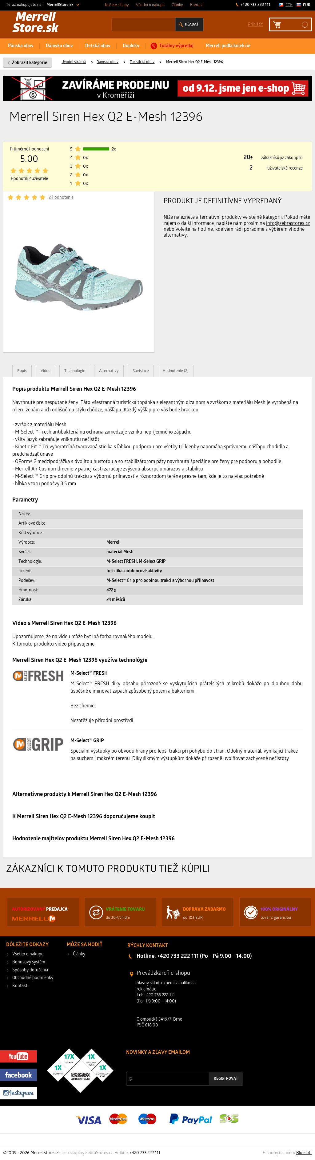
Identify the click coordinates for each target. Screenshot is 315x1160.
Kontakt (197, 5)
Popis (22, 371)
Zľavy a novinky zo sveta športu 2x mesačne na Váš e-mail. (179, 1064)
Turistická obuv (142, 62)
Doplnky (131, 46)
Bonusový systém (28, 962)
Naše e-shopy (117, 5)
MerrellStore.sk (60, 5)
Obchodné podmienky (32, 978)
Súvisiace (141, 371)
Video (45, 371)
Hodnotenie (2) (176, 371)
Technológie (74, 371)
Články (177, 5)
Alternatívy (109, 371)
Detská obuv (97, 46)
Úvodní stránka (74, 62)
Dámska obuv (59, 46)
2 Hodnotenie (61, 197)
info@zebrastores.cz (288, 223)
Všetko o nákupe (150, 5)
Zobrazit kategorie (29, 63)
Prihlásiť (255, 24)
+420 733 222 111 (255, 5)
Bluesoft (304, 1153)
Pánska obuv (21, 46)
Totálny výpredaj (176, 46)
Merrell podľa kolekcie (228, 46)
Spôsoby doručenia (30, 970)
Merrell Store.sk (35, 23)
